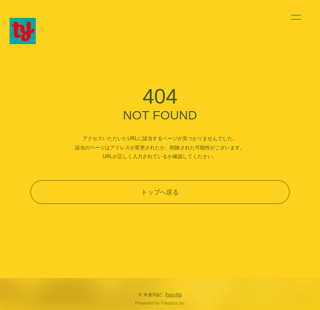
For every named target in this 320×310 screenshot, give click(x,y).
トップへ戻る (160, 192)
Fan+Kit (173, 294)
